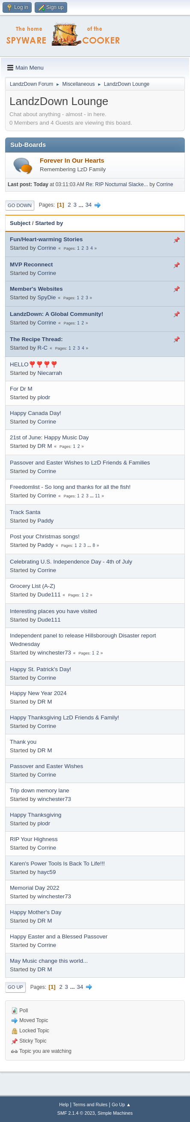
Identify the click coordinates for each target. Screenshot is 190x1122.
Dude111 (48, 594)
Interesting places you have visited (53, 611)
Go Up (15, 987)
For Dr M (21, 389)
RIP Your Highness (34, 839)
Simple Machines (115, 1113)
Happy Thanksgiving (36, 815)
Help (63, 1104)
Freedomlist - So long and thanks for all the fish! (70, 487)
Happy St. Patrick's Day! (40, 669)
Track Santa (25, 512)
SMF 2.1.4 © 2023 (76, 1113)
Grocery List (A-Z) (32, 586)
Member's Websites (36, 289)
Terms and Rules (90, 1104)
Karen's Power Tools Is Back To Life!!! (57, 863)
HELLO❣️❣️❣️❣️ (34, 364)
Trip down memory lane (39, 790)
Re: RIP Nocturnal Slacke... (117, 184)
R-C (42, 348)
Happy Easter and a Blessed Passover (58, 936)
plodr (43, 397)
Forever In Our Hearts (72, 160)
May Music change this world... (49, 961)
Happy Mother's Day (35, 912)
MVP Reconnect (31, 264)
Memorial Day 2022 (34, 888)
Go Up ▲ (121, 1104)
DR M (44, 446)
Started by (49, 223)
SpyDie (46, 297)
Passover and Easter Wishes (46, 766)
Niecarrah (49, 373)
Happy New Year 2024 (38, 693)
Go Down (20, 205)
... (82, 205)
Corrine (164, 184)
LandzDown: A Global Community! (56, 314)
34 (88, 205)
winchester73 (54, 652)
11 (97, 496)
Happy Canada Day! (35, 413)
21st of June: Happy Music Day (49, 437)
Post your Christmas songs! (45, 536)
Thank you (23, 742)
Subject (20, 223)
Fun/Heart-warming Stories (46, 239)
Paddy (45, 520)
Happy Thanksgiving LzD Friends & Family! (64, 717)
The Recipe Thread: (36, 339)
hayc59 (46, 872)
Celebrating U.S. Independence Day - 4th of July (71, 561)
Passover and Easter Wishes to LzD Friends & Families (80, 462)
